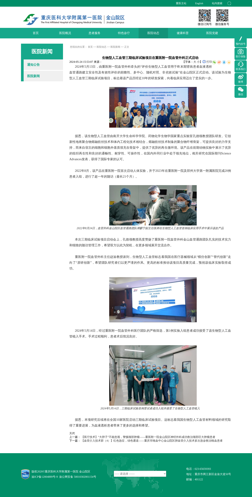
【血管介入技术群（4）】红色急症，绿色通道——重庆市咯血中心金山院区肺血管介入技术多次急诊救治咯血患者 (152, 440)
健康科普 (183, 33)
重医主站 (181, 3)
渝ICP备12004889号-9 (44, 476)
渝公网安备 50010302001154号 (77, 476)
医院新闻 (33, 76)
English (199, 3)
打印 (209, 61)
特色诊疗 (124, 33)
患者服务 (94, 33)
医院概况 (65, 33)
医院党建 (212, 33)
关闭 (72, 433)
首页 (36, 33)
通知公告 (33, 64)
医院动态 (153, 33)
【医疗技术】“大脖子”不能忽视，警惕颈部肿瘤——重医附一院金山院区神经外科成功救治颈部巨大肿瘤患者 (148, 436)
